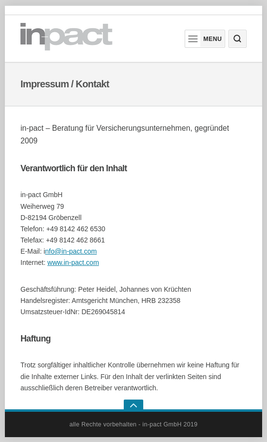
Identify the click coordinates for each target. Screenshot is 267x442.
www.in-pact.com (73, 262)
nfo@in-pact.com (71, 251)
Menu (204, 39)
